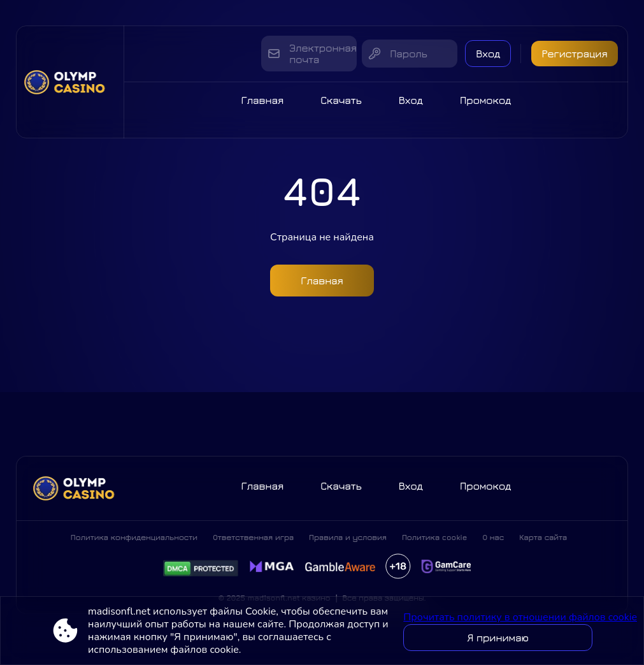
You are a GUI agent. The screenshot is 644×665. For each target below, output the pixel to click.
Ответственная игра (253, 537)
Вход (488, 53)
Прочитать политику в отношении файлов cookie (520, 617)
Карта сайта (543, 537)
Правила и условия (348, 537)
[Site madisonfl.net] (70, 82)
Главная (262, 100)
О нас (493, 537)
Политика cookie (435, 537)
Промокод (486, 100)
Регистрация (574, 53)
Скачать (340, 100)
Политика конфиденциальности (134, 537)
